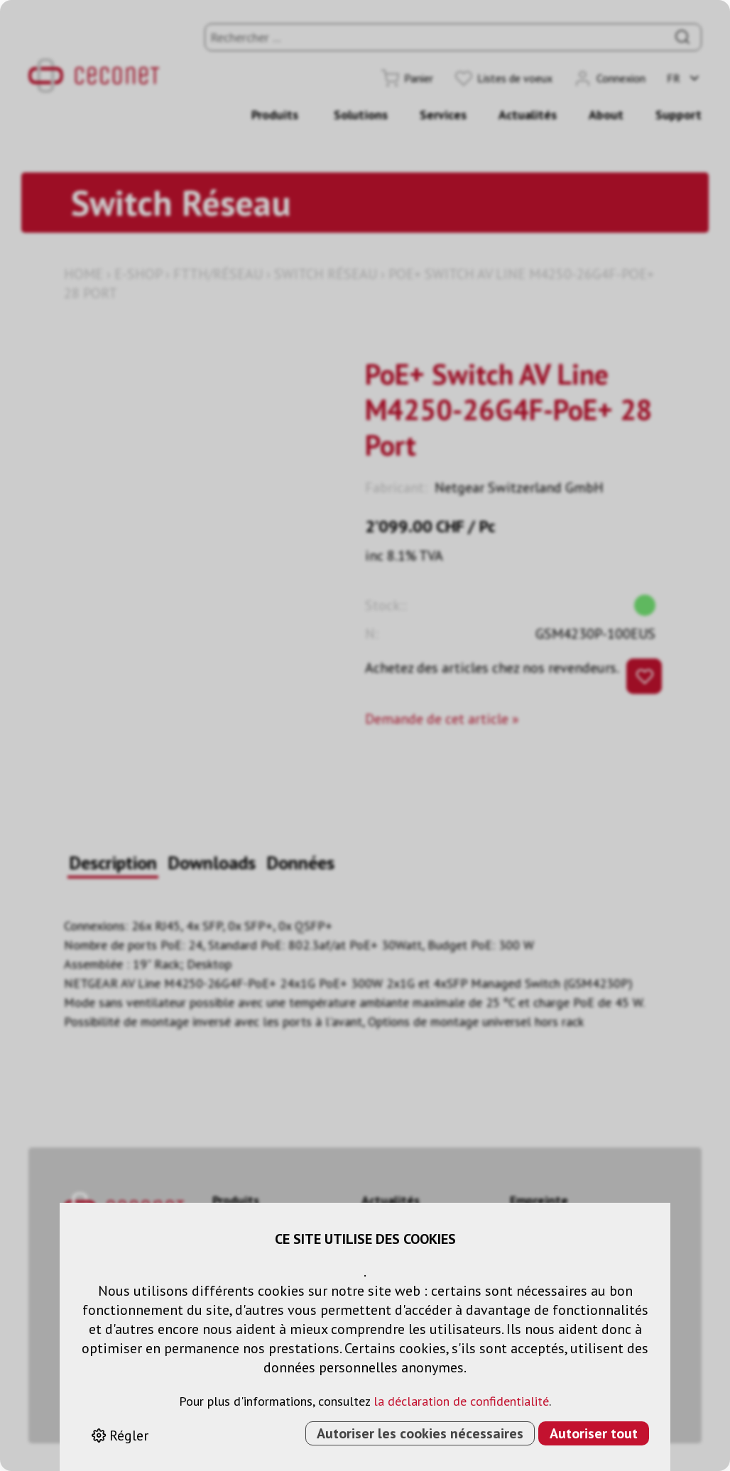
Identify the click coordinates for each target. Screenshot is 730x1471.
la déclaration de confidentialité (461, 1401)
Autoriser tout (594, 1433)
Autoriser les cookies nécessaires (420, 1433)
